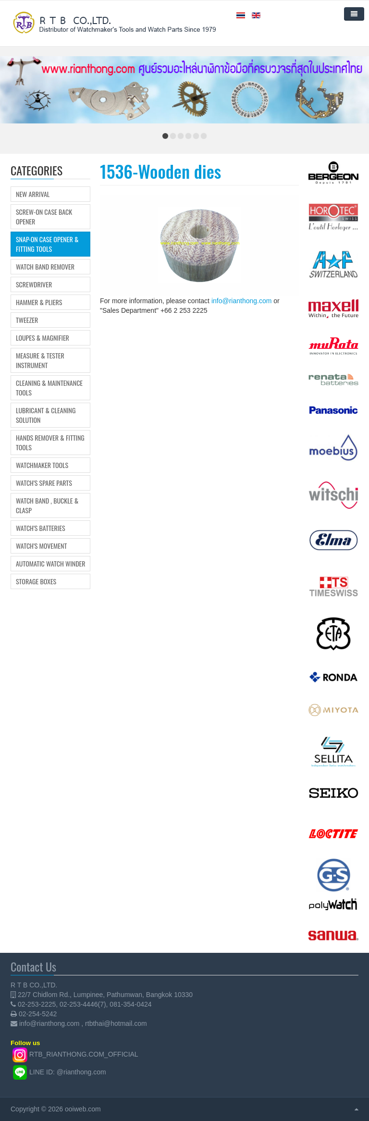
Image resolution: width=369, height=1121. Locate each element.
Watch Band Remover (45, 266)
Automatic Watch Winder (51, 563)
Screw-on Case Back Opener (44, 216)
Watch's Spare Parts (44, 483)
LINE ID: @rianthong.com (67, 1072)
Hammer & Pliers (39, 302)
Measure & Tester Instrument (40, 360)
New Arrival (32, 194)
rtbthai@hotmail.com (116, 1023)
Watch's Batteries (40, 528)
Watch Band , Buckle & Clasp (47, 505)
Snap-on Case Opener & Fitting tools (47, 244)
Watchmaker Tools (42, 465)
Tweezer (27, 320)
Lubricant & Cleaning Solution (45, 415)
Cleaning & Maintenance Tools (49, 387)
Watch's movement (41, 546)
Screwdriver (34, 284)
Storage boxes (36, 581)
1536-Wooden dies (160, 171)
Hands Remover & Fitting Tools (50, 442)
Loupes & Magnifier (42, 338)
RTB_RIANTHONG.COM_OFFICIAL (83, 1054)
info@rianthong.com (241, 301)
